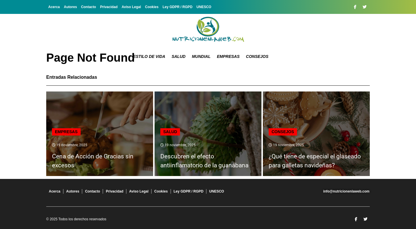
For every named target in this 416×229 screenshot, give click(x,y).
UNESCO (203, 7)
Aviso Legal (131, 7)
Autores (70, 7)
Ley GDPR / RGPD (177, 7)
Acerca (54, 7)
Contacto (88, 7)
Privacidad (109, 7)
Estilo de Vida (149, 56)
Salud (178, 56)
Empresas (228, 56)
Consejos (257, 56)
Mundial (201, 56)
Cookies (152, 7)
